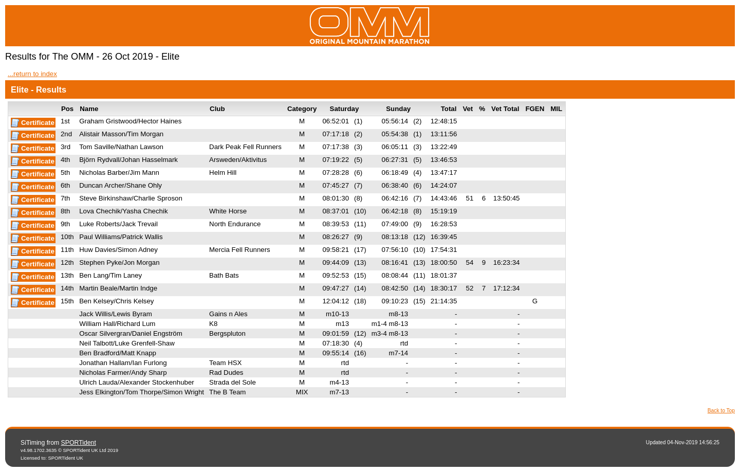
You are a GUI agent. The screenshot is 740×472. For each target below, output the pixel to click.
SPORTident (78, 442)
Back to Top (721, 410)
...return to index (32, 74)
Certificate (37, 122)
